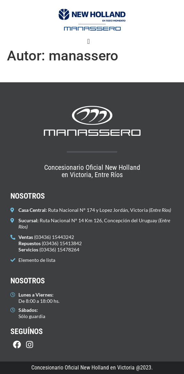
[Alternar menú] (88, 41)
